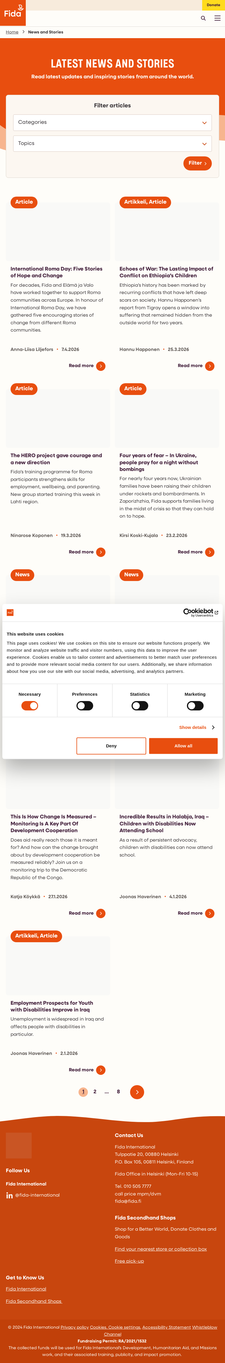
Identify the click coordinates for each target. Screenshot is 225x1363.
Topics (27, 144)
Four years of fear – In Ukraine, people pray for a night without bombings (159, 462)
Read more (81, 366)
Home (12, 32)
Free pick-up (129, 1261)
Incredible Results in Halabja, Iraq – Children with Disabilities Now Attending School (164, 824)
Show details (193, 727)
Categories (34, 122)
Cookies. (99, 1327)
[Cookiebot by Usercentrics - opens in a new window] (192, 612)
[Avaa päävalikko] (217, 18)
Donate (213, 5)
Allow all (183, 745)
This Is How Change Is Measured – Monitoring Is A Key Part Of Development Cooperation (53, 824)
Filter (195, 163)
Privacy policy (75, 1327)
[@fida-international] (58, 1196)
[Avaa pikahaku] (203, 18)
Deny (111, 745)
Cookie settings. (124, 1327)
